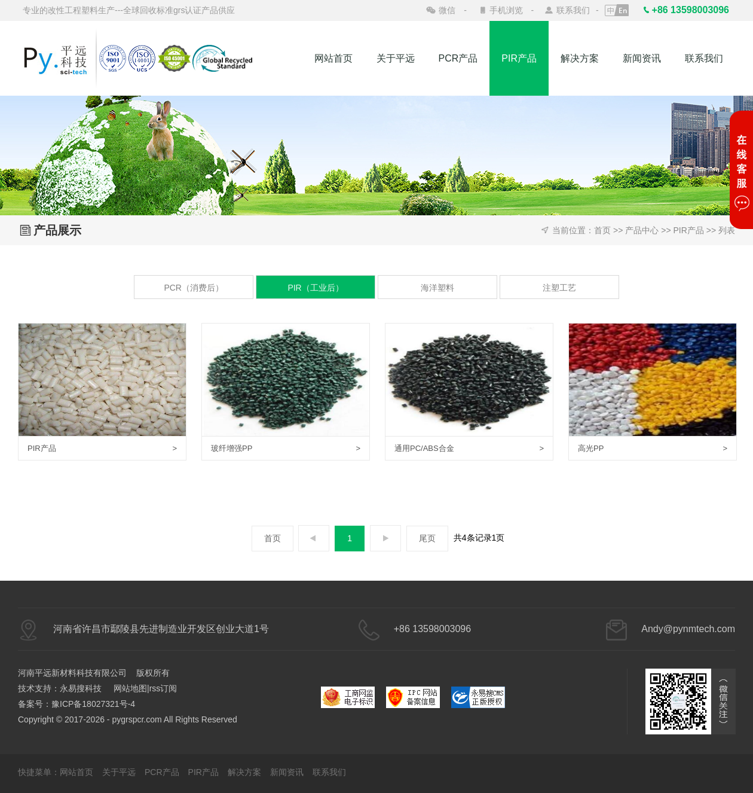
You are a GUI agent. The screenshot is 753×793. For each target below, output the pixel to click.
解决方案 (580, 58)
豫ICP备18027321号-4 (93, 704)
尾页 (427, 538)
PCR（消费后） (194, 287)
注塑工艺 (559, 287)
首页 (602, 230)
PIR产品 (519, 58)
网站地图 (130, 688)
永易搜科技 (81, 688)
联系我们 (573, 10)
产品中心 (642, 230)
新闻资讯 (642, 58)
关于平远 (395, 58)
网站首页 (333, 58)
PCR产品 (458, 58)
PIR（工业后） (315, 287)
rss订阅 (163, 688)
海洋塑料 (437, 287)
